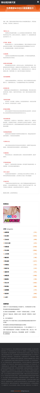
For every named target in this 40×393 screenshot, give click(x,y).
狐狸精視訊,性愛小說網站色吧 (17, 358)
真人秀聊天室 (35, 385)
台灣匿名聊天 (32, 377)
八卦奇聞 (21, 254)
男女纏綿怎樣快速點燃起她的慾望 (11, 309)
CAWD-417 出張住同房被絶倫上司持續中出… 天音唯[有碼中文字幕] (19, 306)
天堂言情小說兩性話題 (27, 362)
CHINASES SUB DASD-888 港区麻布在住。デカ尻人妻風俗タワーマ (19, 327)
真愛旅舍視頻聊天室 (17, 362)
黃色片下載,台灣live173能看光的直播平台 (30, 369)
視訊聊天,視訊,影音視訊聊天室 (20, 381)
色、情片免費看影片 (8, 318)
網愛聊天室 (5, 385)
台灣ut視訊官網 (13, 366)
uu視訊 (31, 352)
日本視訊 (18, 369)
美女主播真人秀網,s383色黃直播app (10, 377)
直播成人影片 (29, 385)
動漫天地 (21, 268)
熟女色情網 (26, 360)
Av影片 (21, 297)
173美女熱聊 (32, 356)
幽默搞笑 (21, 258)
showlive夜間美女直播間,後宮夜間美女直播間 (13, 373)
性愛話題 (21, 247)
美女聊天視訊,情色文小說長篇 (23, 352)
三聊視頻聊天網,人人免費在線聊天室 (21, 356)
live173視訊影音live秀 (7, 362)
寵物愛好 (21, 279)
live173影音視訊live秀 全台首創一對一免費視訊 (16, 350)
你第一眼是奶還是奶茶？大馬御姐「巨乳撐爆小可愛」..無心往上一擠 (19, 329)
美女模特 (21, 236)
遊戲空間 (21, 272)
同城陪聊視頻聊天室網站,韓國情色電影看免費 (14, 360)
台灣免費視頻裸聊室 (19, 368)
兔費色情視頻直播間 (28, 368)
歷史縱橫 (21, 261)
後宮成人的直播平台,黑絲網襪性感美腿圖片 (17, 379)
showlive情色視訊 (12, 385)
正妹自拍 (21, 239)
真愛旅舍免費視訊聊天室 (25, 383)
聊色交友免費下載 (19, 364)
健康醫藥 (21, 290)
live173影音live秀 (10, 364)
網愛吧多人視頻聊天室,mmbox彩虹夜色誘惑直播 (12, 371)
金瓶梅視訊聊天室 (9, 381)
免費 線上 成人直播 (21, 385)
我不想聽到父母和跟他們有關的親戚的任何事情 (14, 324)
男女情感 (21, 250)
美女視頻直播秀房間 (12, 352)
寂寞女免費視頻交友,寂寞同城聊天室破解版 (22, 349)
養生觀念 (21, 286)
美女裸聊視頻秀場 (31, 381)
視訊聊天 (21, 294)
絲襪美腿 (21, 232)
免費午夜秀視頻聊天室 (14, 383)
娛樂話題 (21, 276)
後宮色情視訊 (26, 364)
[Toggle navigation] (38, 2)
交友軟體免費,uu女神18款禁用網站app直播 (22, 354)
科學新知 (21, 265)
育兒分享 (21, 283)
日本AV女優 (21, 243)
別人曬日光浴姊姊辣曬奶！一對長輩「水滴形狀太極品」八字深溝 (19, 311)
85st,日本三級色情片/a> (7, 349)
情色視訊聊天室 (17, 391)
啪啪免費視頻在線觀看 (24, 377)
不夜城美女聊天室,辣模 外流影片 (11, 375)
